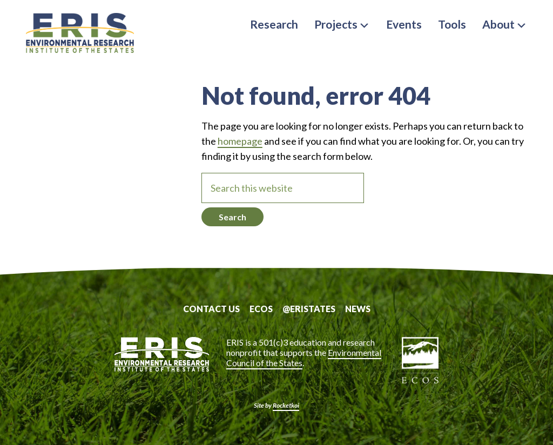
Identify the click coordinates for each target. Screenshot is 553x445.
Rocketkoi (286, 405)
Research (274, 24)
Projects (342, 24)
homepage (240, 141)
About (504, 24)
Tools (452, 24)
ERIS (80, 34)
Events (404, 24)
